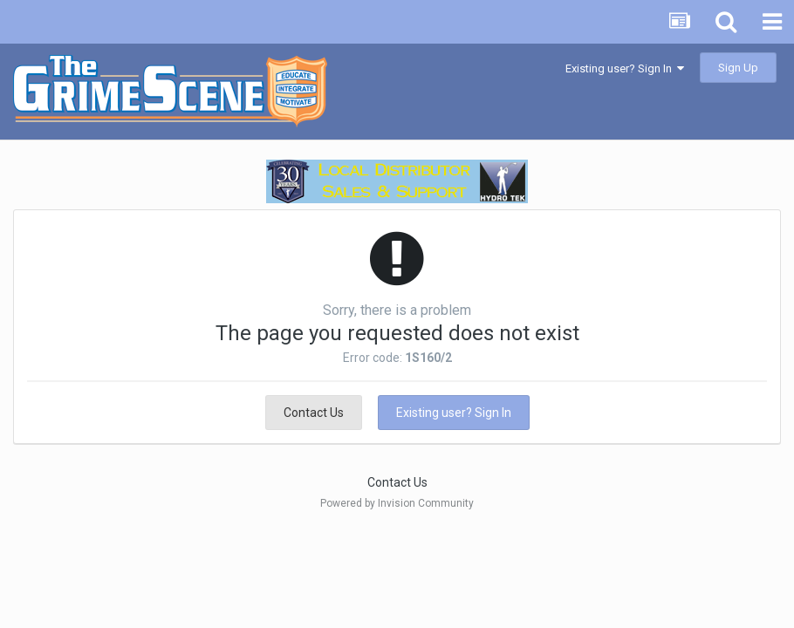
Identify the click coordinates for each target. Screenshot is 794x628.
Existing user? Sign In (624, 68)
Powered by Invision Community (397, 503)
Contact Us (314, 413)
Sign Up (738, 67)
